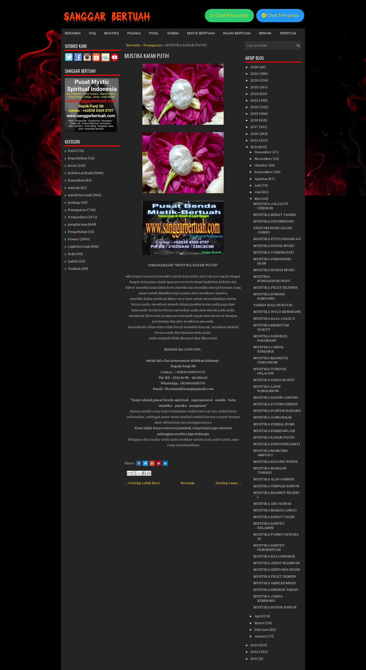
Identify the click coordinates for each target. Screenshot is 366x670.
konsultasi (76, 180)
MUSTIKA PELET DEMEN (274, 576)
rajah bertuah (79, 246)
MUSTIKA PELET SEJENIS (275, 287)
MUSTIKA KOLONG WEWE (275, 462)
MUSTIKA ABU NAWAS (272, 504)
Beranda (73, 33)
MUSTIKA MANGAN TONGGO (269, 470)
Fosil (154, 33)
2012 (254, 652)
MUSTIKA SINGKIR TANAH (275, 590)
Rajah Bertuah (237, 33)
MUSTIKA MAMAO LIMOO (275, 510)
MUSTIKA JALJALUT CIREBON (270, 206)
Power (73, 239)
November (263, 159)
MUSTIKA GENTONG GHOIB (276, 569)
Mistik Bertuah (201, 33)
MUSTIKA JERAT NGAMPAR (276, 563)
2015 (254, 140)
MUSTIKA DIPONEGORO (273, 221)
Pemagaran (152, 45)
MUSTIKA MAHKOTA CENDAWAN (270, 360)
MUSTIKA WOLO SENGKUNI (277, 312)
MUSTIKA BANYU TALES (274, 517)
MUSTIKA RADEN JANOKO (275, 397)
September (264, 172)
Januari (261, 636)
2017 (254, 127)
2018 (254, 120)
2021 (254, 100)
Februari (262, 630)
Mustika (111, 33)
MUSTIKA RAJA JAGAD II (274, 318)
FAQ (92, 33)
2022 (255, 94)
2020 (255, 107)
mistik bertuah (80, 195)
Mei (258, 199)
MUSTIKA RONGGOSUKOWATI (272, 279)
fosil (71, 151)
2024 (254, 80)
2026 (255, 67)
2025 (255, 74)
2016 (254, 134)
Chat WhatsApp (229, 15)
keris (72, 166)
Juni (258, 192)
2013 (254, 645)
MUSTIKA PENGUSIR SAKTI (276, 444)
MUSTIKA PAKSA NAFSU (274, 380)
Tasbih (173, 33)
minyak (74, 188)
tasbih (73, 261)
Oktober (261, 165)
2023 (255, 87)
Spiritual (288, 33)
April (259, 616)
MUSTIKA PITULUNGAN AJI (277, 239)
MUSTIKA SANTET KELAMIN (269, 526)
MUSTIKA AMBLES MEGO (274, 583)
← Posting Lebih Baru (142, 483)
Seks (72, 254)
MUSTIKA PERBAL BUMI (274, 424)
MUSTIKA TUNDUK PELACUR (269, 371)
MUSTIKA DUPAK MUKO (274, 246)
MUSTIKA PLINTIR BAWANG (277, 411)
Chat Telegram (280, 15)
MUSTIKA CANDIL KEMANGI (268, 349)
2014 (254, 147)
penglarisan (77, 224)
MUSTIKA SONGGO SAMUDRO (269, 296)
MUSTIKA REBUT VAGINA (274, 215)
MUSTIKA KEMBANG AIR (274, 431)
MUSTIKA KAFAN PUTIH (147, 56)
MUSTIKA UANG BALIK (272, 417)
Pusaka (134, 33)
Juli (257, 185)
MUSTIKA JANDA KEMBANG (268, 598)
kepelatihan (77, 158)
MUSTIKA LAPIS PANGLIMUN (267, 389)
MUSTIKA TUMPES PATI (273, 252)
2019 (254, 114)
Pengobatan (77, 232)
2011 (254, 659)
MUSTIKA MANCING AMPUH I (270, 453)
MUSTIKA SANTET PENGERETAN (269, 547)
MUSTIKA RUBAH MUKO (274, 270)
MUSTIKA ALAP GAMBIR (273, 479)
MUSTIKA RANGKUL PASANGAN (270, 338)
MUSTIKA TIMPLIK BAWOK (276, 486)
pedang (74, 202)
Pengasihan (77, 217)
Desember (263, 152)
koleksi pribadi (80, 173)
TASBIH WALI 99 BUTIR (272, 305)
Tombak (74, 269)
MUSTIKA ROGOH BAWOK (275, 607)
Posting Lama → (228, 483)
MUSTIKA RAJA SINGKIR (274, 556)
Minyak (265, 33)
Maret (259, 623)
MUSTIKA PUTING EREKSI (275, 404)
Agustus (261, 179)
